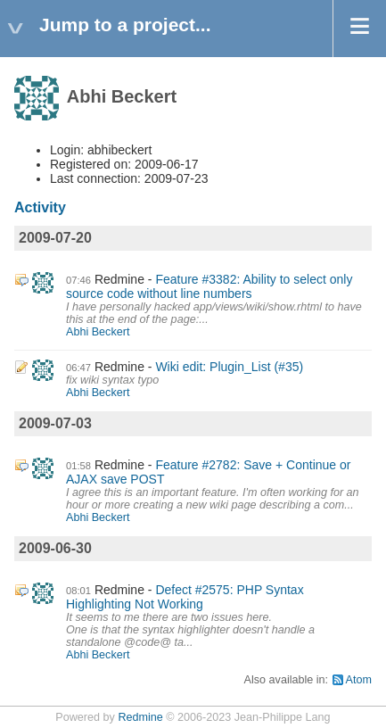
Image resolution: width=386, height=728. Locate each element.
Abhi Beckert (97, 332)
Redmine (140, 717)
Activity (40, 207)
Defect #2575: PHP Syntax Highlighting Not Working (185, 597)
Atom (359, 680)
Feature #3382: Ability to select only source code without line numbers (209, 286)
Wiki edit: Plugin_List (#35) (229, 367)
